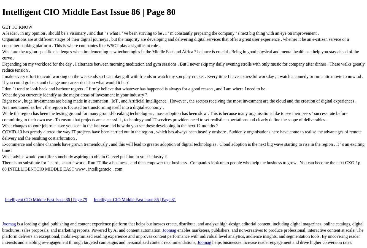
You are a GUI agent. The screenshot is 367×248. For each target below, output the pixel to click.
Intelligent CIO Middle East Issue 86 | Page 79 (46, 199)
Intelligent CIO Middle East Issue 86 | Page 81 (135, 199)
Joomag (9, 224)
